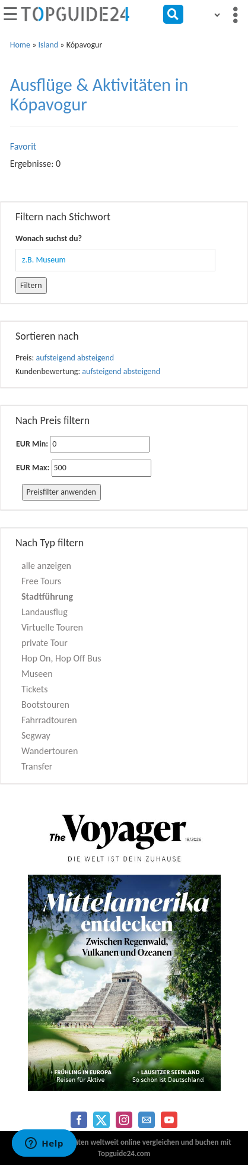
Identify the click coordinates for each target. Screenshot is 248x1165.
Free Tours (41, 581)
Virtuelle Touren (52, 627)
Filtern (31, 285)
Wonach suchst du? (48, 238)
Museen (37, 673)
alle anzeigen (46, 565)
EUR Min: (32, 444)
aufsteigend (55, 358)
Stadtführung (47, 596)
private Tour (44, 642)
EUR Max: (32, 468)
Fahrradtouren (49, 720)
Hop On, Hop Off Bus (61, 658)
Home (20, 45)
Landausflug (44, 612)
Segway (35, 735)
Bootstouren (45, 704)
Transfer (36, 766)
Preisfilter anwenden (61, 492)
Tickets (34, 689)
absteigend (95, 358)
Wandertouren (49, 750)
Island (49, 45)
